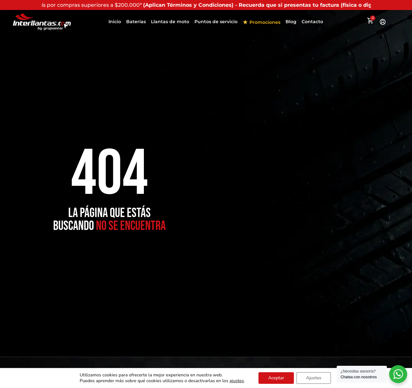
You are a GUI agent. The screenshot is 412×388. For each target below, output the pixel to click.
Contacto (312, 21)
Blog (291, 21)
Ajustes (313, 378)
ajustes (236, 381)
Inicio (114, 21)
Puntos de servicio (216, 21)
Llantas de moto (170, 21)
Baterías (136, 21)
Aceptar (276, 378)
